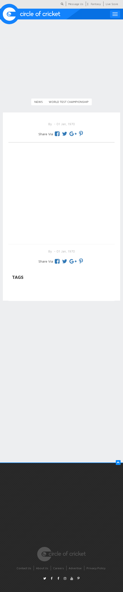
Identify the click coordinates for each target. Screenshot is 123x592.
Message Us (75, 4)
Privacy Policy (95, 568)
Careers (58, 568)
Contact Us (24, 568)
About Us (42, 568)
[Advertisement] (61, 192)
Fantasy (96, 4)
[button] (118, 462)
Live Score (112, 4)
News (38, 102)
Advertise (75, 568)
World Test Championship (69, 102)
